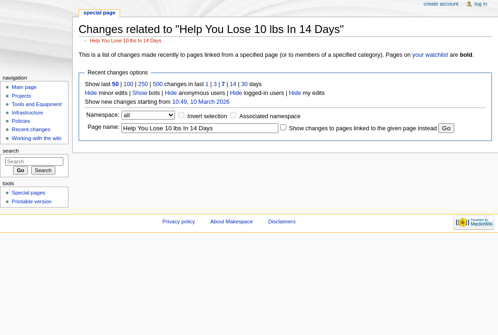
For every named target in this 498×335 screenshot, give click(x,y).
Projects (21, 96)
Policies (21, 121)
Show (139, 93)
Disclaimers (282, 221)
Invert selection (207, 116)
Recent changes (31, 129)
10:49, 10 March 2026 (200, 102)
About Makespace (231, 221)
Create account (441, 4)
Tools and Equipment (36, 104)
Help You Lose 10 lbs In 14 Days (126, 40)
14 (233, 84)
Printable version (31, 201)
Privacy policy (178, 221)
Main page (24, 87)
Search (11, 151)
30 (244, 84)
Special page (99, 12)
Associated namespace (269, 116)
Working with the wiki (36, 138)
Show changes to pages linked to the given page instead (363, 128)
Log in (481, 4)
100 (128, 84)
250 (143, 84)
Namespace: (102, 115)
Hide (91, 93)
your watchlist (430, 55)
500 (157, 84)
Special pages (28, 192)
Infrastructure (27, 112)
